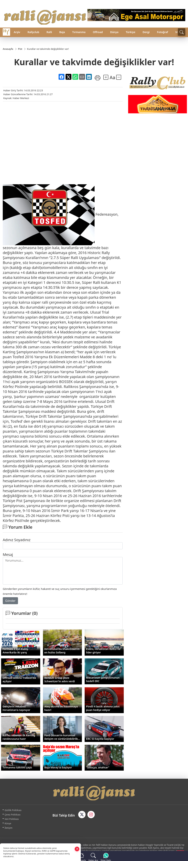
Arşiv (17, 32)
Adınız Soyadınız (16, 540)
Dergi (146, 32)
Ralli (49, 32)
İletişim (8, 828)
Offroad (98, 32)
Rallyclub (33, 32)
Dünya (114, 32)
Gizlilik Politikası (13, 810)
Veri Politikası (12, 819)
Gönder (10, 601)
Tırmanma (78, 32)
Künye (8, 823)
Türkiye (130, 32)
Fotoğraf (162, 32)
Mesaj (8, 554)
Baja (62, 32)
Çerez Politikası (13, 814)
